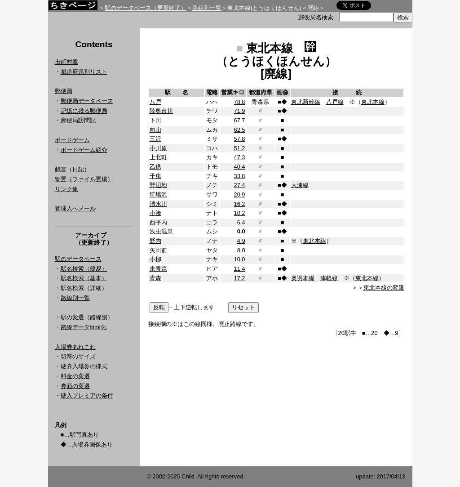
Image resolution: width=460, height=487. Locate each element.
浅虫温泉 (161, 231)
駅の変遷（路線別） (87, 317)
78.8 (239, 101)
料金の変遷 (75, 376)
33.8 (239, 176)
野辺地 (158, 185)
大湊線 (300, 185)
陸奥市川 (161, 110)
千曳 (155, 176)
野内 (155, 240)
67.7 (239, 120)
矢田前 (158, 250)
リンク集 (66, 189)
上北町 (158, 157)
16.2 (239, 204)
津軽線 (329, 278)
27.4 (239, 185)
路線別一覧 (206, 7)
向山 (155, 129)
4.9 (241, 240)
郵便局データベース (87, 101)
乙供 (155, 166)
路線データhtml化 (83, 327)
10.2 (239, 213)
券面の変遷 (75, 386)
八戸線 (335, 101)
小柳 (155, 259)
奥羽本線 (302, 278)
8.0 (241, 250)
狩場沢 (158, 194)
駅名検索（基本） (84, 278)
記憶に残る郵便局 (84, 110)
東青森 (158, 268)
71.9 (239, 110)
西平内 (158, 222)
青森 (155, 278)
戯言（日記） (72, 169)
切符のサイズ (78, 356)
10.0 (239, 259)
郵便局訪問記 (78, 120)
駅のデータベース (78, 258)
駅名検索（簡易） (84, 268)
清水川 (158, 204)
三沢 (155, 138)
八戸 (155, 101)
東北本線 (373, 101)
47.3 (239, 157)
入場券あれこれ (75, 347)
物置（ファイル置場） (84, 179)
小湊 (155, 213)
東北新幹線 (305, 101)
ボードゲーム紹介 (84, 150)
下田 (155, 120)
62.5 (239, 129)
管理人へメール (75, 208)
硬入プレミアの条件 (87, 395)
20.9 (239, 194)
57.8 (239, 138)
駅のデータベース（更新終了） (145, 7)
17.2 (239, 278)
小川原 (158, 148)
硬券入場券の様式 (84, 366)
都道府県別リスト (84, 71)
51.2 (239, 148)
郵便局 (63, 91)
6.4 (241, 222)
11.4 (239, 268)
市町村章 (66, 61)
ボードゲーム (72, 140)
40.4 (239, 166)
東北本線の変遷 (383, 287)
